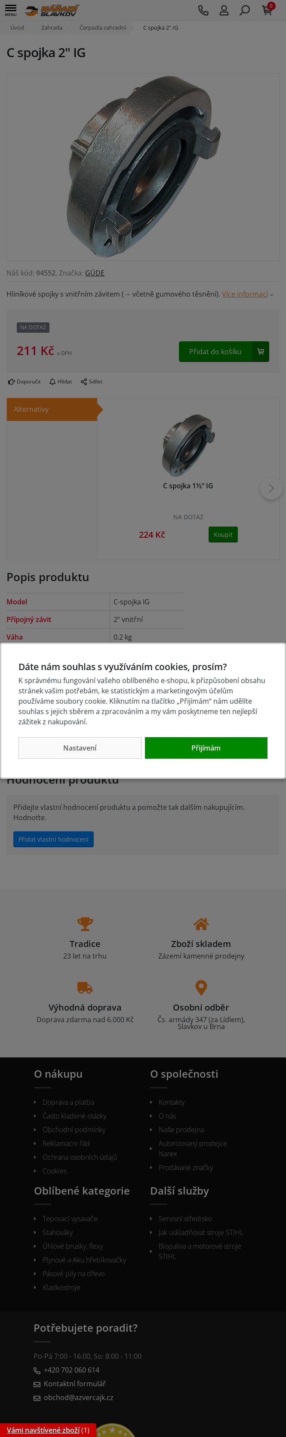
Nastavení (79, 748)
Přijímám (206, 748)
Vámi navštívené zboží (43, 1430)
